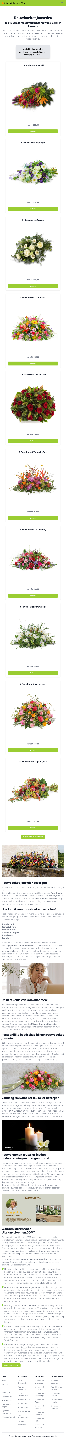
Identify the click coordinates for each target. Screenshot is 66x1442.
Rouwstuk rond (9, 927)
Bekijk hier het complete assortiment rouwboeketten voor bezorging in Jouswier (33, 52)
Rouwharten (22, 1403)
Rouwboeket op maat (44, 951)
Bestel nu (33, 131)
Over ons (5, 1384)
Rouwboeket (57, 893)
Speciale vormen (24, 1411)
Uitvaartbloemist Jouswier (44, 898)
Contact (4, 1388)
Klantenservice (7, 1396)
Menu (4, 1381)
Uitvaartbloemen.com (22, 945)
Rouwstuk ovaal (9, 929)
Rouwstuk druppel (11, 932)
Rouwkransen (23, 1407)
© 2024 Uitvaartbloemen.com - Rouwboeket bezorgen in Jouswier (33, 1436)
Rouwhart (6, 938)
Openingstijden (7, 1392)
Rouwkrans (7, 935)
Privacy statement (8, 1417)
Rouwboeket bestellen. (11, 1365)
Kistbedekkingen (24, 1399)
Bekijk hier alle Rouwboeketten (33, 837)
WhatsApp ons (7, 1400)
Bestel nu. (33, 286)
